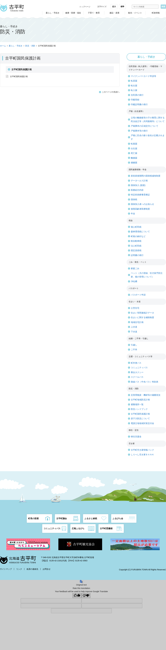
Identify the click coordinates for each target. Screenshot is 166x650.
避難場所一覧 (137, 404)
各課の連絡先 (32, 569)
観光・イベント (135, 13)
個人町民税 (136, 227)
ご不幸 (134, 349)
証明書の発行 (137, 255)
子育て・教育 (94, 13)
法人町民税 (136, 246)
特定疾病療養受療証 (140, 194)
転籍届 (134, 143)
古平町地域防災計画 (140, 399)
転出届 (134, 85)
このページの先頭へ (111, 92)
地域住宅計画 (137, 322)
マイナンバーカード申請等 (143, 76)
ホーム (3, 46)
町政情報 (156, 13)
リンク (19, 569)
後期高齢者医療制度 (140, 209)
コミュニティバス (139, 367)
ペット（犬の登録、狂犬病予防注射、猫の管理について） (146, 275)
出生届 (134, 148)
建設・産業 (114, 13)
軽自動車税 (136, 241)
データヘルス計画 (139, 180)
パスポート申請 (138, 295)
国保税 (134, 199)
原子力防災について (140, 418)
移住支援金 (136, 436)
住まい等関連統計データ (142, 313)
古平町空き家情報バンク (142, 450)
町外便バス (136, 363)
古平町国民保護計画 (19, 76)
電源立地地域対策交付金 (142, 423)
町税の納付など (138, 236)
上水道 (134, 327)
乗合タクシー (137, 372)
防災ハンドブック (139, 409)
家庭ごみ (135, 268)
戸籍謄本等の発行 (139, 131)
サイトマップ (6, 569)
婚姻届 (134, 162)
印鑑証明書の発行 (139, 104)
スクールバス (137, 377)
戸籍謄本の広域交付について (144, 126)
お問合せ (47, 569)
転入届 (134, 90)
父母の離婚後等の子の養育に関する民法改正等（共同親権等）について (148, 119)
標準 (122, 6)
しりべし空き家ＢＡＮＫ (142, 454)
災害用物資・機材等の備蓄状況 (145, 395)
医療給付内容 (137, 190)
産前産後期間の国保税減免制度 (145, 176)
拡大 (114, 6)
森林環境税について (140, 231)
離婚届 (134, 158)
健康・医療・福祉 (73, 13)
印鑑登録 (135, 99)
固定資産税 (136, 250)
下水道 (134, 331)
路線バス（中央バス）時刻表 (144, 382)
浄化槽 (134, 281)
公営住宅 (135, 308)
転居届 (134, 81)
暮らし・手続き (53, 13)
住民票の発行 (137, 95)
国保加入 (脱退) (138, 185)
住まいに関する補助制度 (142, 317)
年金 (133, 213)
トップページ (84, 7)
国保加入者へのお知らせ (142, 204)
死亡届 (134, 153)
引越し (134, 345)
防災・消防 (30, 46)
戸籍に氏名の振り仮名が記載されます (148, 137)
